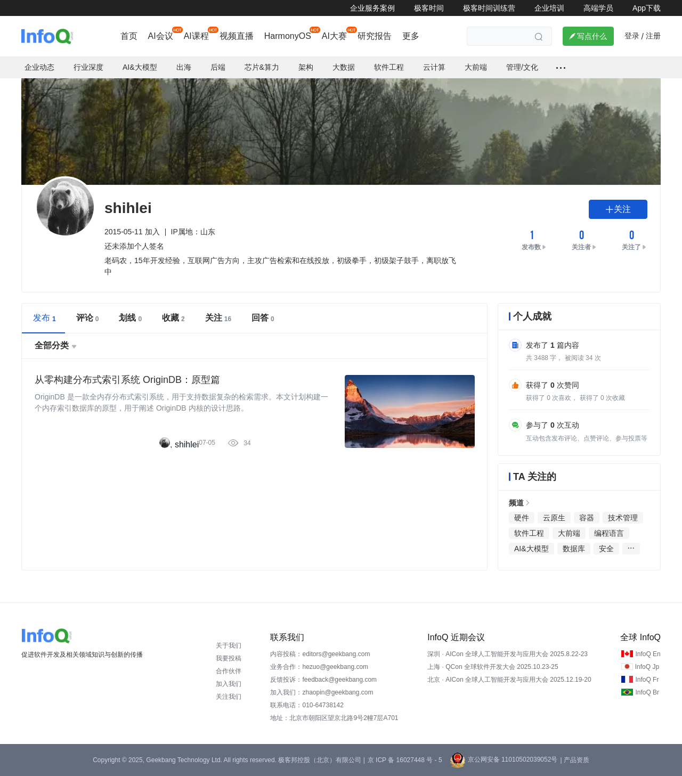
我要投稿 (228, 658)
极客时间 (429, 8)
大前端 (476, 67)
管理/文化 (522, 67)
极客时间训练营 (489, 8)
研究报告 (375, 35)
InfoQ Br (647, 692)
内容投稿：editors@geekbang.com (320, 654)
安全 (606, 548)
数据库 (574, 548)
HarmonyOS (287, 35)
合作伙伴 (228, 671)
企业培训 (549, 8)
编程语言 (609, 533)
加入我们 (228, 684)
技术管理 (623, 517)
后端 (217, 67)
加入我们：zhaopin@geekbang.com (321, 692)
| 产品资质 (574, 760)
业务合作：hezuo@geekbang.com (319, 667)
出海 (183, 67)
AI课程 (196, 35)
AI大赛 (334, 35)
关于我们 (228, 645)
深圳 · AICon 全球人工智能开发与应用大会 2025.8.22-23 (507, 654)
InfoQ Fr (647, 679)
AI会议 (160, 35)
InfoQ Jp (647, 667)
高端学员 (598, 8)
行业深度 (88, 67)
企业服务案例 (372, 8)
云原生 (554, 517)
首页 (128, 35)
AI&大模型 (140, 67)
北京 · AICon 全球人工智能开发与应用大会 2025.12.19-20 (509, 679)
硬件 (521, 517)
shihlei (187, 444)
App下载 (646, 8)
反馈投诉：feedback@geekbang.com (323, 679)
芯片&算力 (262, 67)
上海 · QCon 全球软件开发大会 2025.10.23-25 (492, 667)
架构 (305, 67)
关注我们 (228, 696)
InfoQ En (647, 654)
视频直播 (237, 35)
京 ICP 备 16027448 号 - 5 (405, 760)
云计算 (434, 67)
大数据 (343, 67)
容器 (586, 517)
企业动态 (39, 67)
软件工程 (389, 67)
